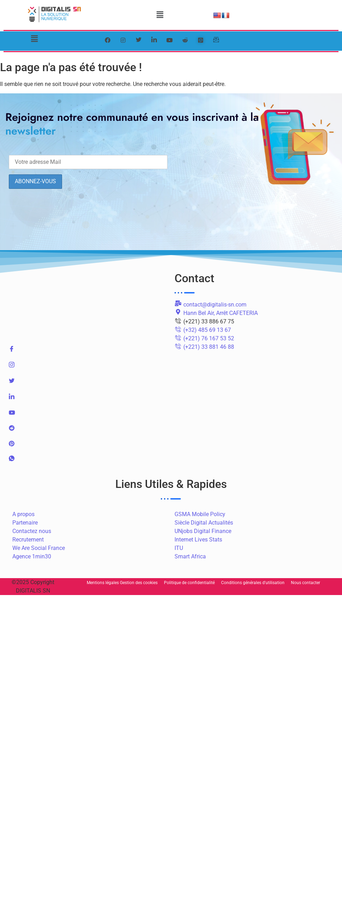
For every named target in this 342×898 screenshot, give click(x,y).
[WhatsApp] (88, 461)
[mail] (216, 40)
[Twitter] (138, 40)
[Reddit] (88, 430)
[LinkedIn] (154, 40)
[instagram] (123, 40)
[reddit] (185, 40)
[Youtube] (88, 414)
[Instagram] (88, 367)
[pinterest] (200, 40)
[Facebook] (107, 40)
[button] (160, 14)
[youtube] (169, 40)
